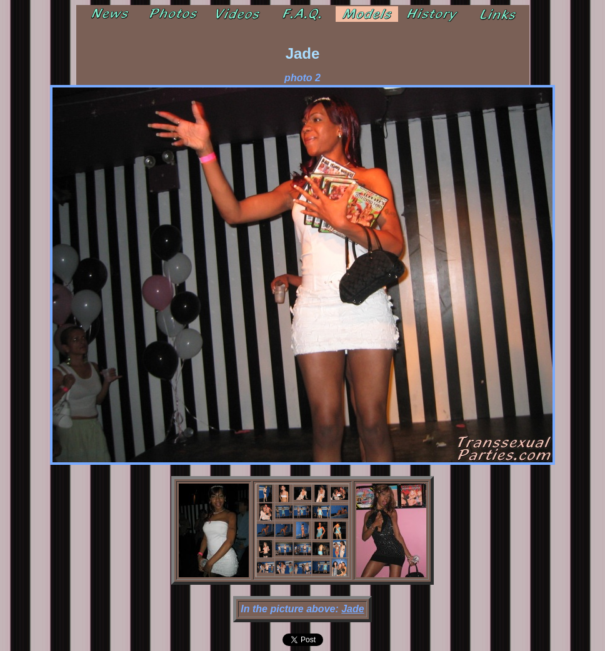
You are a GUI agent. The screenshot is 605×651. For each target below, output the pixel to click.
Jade (352, 609)
